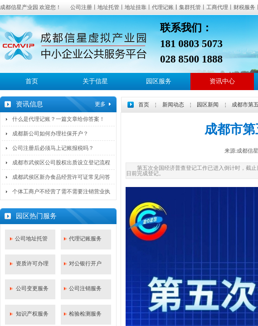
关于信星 (95, 81)
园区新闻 (208, 104)
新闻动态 (173, 104)
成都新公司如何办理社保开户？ (50, 133)
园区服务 (158, 81)
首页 (31, 81)
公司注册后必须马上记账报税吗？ (53, 148)
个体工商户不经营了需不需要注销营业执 (61, 191)
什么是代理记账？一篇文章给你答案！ (58, 119)
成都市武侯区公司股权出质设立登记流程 (61, 162)
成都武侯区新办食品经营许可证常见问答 (61, 177)
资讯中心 (222, 81)
